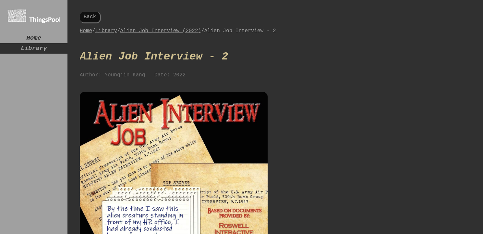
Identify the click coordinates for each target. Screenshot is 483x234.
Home (33, 38)
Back (90, 17)
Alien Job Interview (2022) (160, 33)
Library (34, 50)
